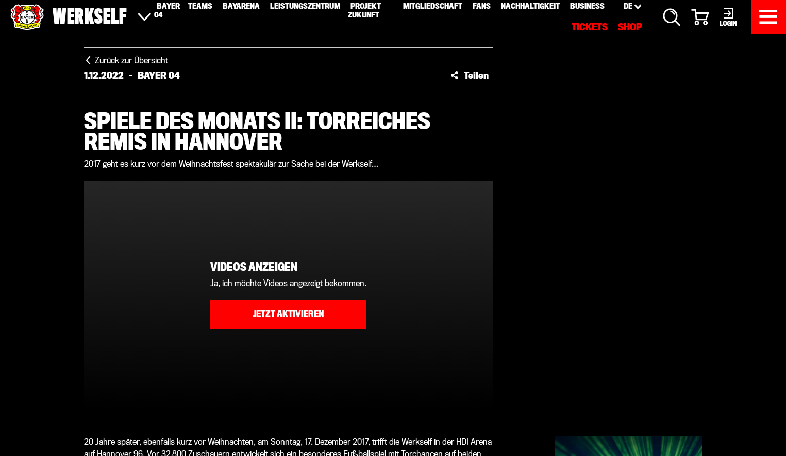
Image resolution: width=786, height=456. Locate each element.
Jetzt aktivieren (288, 314)
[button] (469, 75)
